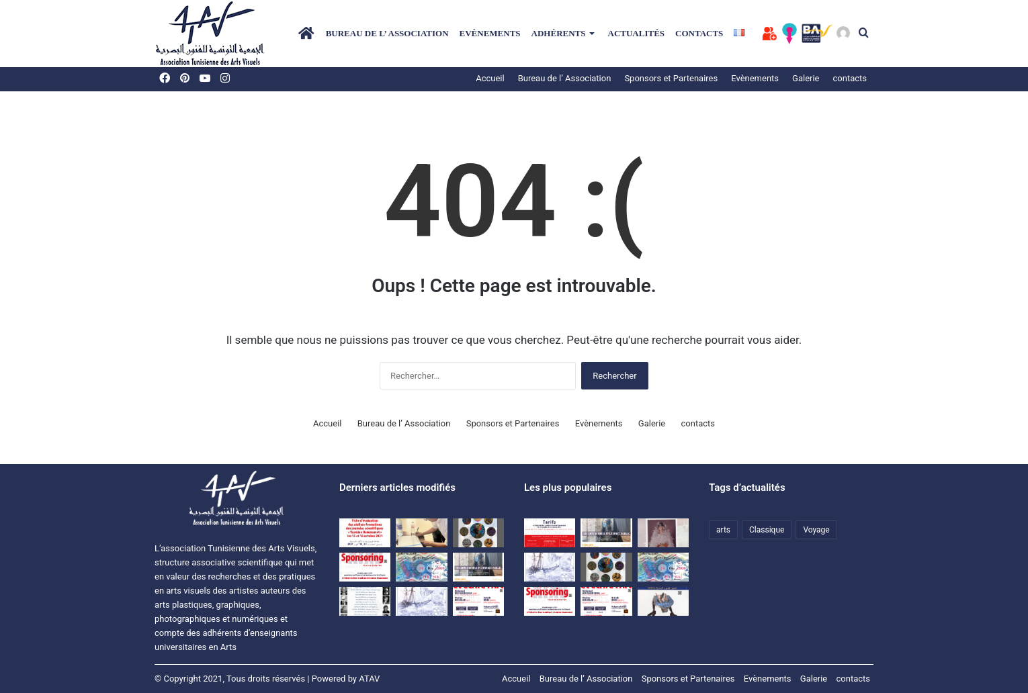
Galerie (651, 423)
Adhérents (558, 33)
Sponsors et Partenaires (671, 78)
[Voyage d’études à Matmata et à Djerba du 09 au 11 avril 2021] (421, 601)
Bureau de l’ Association (387, 33)
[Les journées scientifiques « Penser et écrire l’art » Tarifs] (549, 532)
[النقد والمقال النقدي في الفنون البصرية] (663, 532)
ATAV (369, 679)
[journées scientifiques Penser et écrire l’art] (478, 601)
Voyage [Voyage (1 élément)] (816, 530)
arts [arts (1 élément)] (723, 530)
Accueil (490, 78)
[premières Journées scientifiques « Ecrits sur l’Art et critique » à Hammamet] (364, 601)
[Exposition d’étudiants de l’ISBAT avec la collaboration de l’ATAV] (478, 532)
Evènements (490, 33)
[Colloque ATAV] (478, 567)
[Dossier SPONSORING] (364, 567)
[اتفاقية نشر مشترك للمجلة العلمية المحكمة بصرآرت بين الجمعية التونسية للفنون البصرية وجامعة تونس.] (421, 532)
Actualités (636, 33)
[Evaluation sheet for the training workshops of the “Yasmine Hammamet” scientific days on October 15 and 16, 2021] (364, 532)
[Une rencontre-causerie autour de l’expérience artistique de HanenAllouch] (421, 567)
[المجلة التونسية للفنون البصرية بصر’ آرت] (663, 601)
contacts (699, 33)
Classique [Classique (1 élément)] (766, 530)
